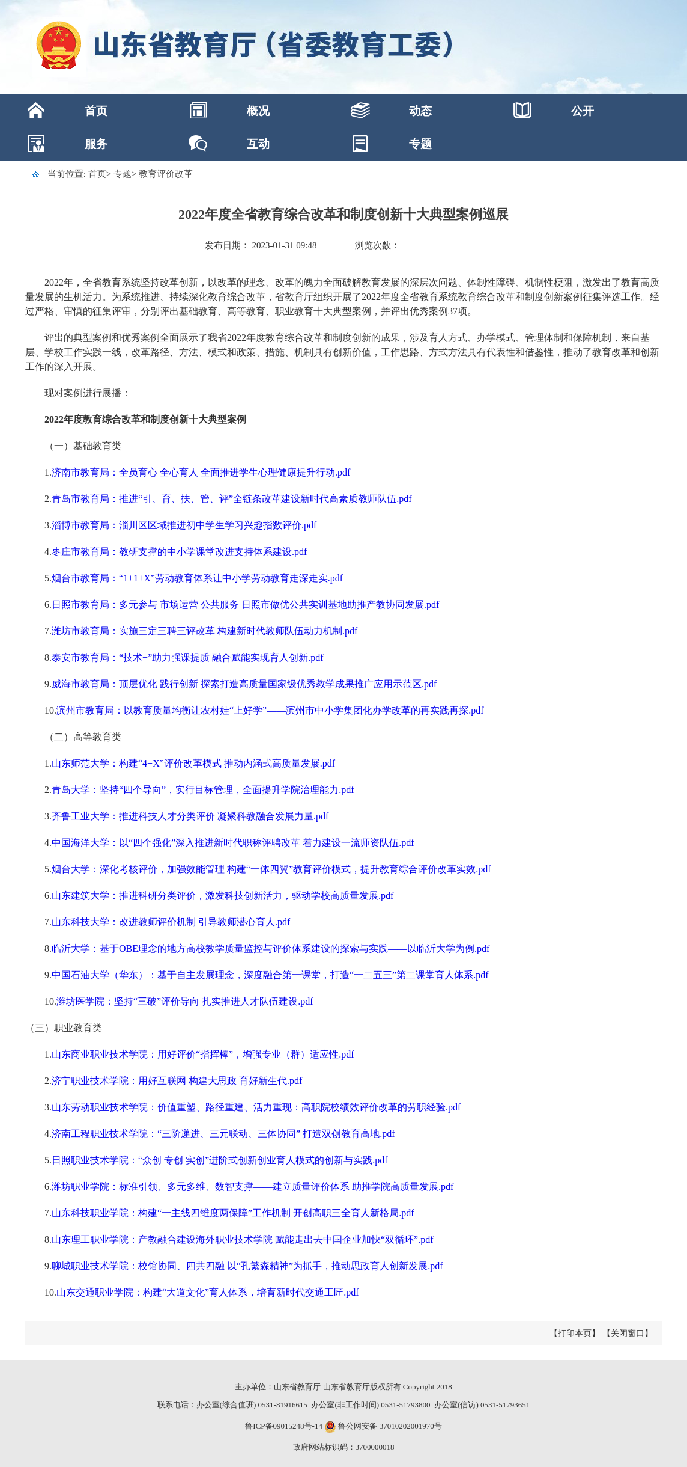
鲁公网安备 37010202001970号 (389, 1425)
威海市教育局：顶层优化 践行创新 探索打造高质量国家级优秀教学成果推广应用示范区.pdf (244, 684)
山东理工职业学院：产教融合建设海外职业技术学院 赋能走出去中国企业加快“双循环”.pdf (243, 1239)
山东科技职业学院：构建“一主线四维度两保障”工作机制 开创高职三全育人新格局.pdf (233, 1213)
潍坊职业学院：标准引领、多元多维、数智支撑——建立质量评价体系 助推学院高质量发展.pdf (252, 1186)
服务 (96, 144)
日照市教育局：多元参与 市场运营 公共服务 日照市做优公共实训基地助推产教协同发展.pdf (245, 604)
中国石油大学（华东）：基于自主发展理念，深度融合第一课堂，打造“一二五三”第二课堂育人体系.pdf (270, 975)
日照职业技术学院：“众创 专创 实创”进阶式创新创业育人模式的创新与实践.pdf (220, 1160)
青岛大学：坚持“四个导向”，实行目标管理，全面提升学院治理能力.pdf (203, 790)
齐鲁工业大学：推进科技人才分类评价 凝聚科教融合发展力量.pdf (190, 816)
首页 (96, 111)
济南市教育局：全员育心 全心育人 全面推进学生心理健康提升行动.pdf (201, 472)
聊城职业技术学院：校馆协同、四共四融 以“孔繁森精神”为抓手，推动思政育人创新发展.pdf (247, 1266)
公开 (582, 111)
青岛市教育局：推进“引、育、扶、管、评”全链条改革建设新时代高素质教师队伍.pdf (232, 499)
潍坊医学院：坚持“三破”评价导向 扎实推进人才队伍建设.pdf (184, 1001)
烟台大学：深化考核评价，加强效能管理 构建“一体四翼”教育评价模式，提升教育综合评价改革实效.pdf (271, 869)
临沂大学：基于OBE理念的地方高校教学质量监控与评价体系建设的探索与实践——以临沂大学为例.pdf (270, 948)
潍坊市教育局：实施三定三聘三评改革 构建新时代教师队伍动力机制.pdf (204, 631)
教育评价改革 (166, 174)
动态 (420, 111)
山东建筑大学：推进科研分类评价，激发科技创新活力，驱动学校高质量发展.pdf (222, 895)
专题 (420, 144)
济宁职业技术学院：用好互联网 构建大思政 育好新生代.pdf (177, 1081)
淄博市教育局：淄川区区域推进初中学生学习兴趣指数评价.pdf (184, 525)
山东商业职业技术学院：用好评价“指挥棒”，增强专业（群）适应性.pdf (203, 1054)
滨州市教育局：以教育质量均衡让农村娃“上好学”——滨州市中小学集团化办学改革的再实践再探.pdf (270, 710)
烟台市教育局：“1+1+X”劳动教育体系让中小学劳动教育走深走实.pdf (197, 578)
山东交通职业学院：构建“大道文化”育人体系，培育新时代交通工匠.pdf (207, 1292)
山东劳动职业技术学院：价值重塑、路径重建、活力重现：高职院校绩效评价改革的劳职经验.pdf (256, 1107)
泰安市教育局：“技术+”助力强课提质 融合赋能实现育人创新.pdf (188, 657)
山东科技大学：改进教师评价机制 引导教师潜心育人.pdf (171, 922)
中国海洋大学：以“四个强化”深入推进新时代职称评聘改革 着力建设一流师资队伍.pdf (233, 843)
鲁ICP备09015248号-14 (283, 1425)
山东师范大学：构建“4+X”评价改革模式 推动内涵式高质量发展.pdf (193, 763)
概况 (258, 111)
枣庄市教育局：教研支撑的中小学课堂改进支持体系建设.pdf (179, 552)
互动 (258, 144)
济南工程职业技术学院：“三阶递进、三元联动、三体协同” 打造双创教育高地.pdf (223, 1134)
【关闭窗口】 (627, 1333)
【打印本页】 (574, 1333)
